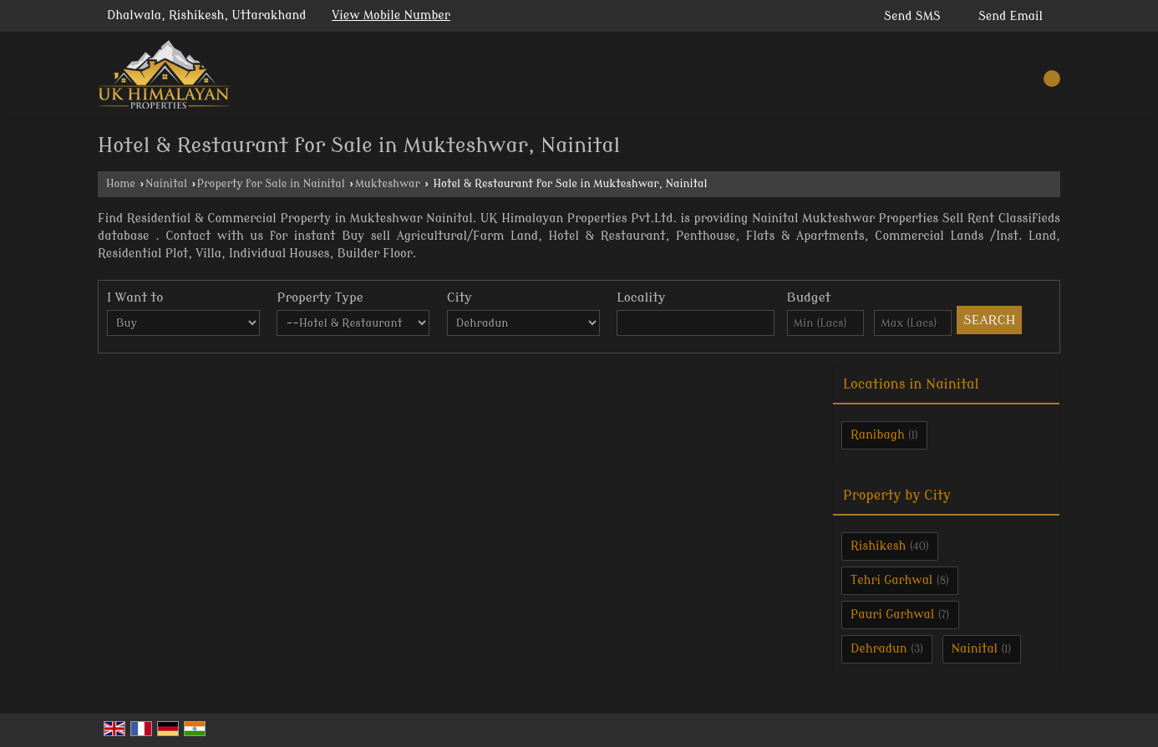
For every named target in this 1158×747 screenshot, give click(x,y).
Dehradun (879, 649)
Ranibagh (878, 435)
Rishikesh (878, 546)
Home (120, 184)
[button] (391, 15)
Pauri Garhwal (892, 614)
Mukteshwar (387, 184)
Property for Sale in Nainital (271, 184)
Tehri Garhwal (891, 580)
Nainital (166, 184)
